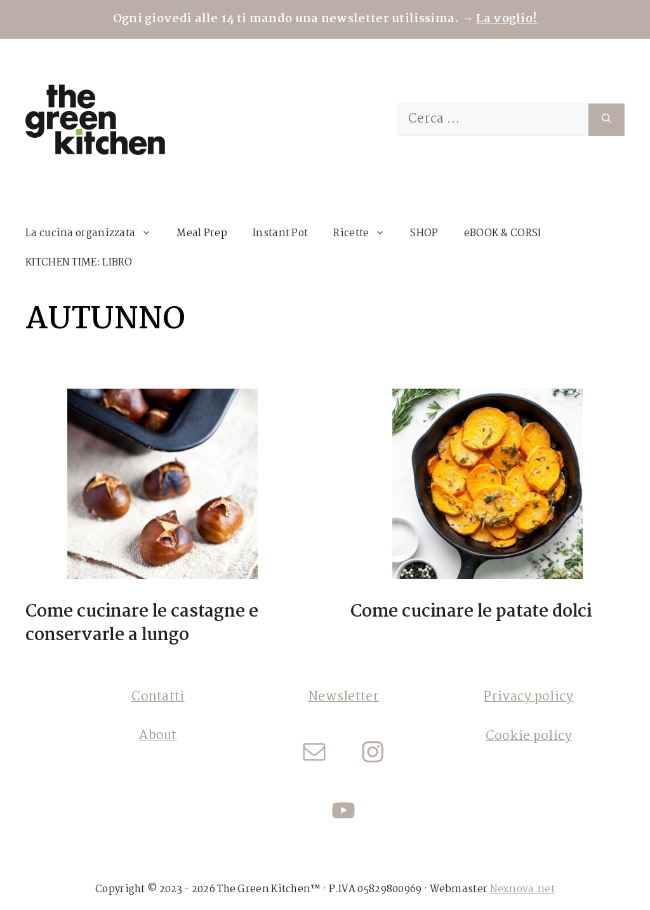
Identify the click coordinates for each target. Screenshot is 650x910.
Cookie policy (529, 736)
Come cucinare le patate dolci (471, 612)
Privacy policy (528, 697)
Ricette (365, 233)
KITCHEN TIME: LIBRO (79, 263)
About (158, 736)
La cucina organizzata (94, 233)
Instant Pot (280, 233)
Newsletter (343, 697)
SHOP (424, 233)
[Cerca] (606, 120)
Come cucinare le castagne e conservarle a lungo (141, 623)
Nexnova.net (522, 889)
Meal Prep (201, 233)
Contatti (157, 697)
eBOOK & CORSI (502, 233)
